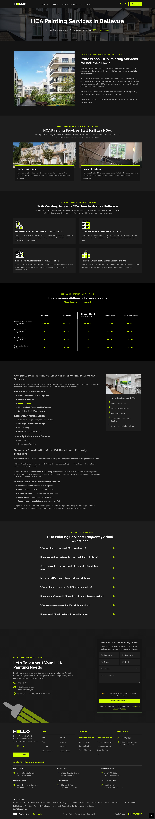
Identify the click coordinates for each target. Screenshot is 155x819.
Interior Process (47, 751)
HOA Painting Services (100, 30)
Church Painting (102, 750)
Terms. (123, 709)
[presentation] (111, 688)
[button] (45, 4)
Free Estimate (21, 755)
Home (48, 30)
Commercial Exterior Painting (80, 30)
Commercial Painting (60, 30)
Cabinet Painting (85, 750)
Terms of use (80, 814)
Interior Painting (85, 742)
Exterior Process (65, 751)
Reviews (88, 4)
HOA (98, 754)
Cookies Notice (92, 814)
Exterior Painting (85, 746)
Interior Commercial (104, 746)
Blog (80, 4)
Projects (73, 4)
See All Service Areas (20, 809)
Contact (123, 4)
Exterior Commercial (104, 742)
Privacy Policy (68, 814)
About (44, 738)
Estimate (135, 4)
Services (63, 742)
